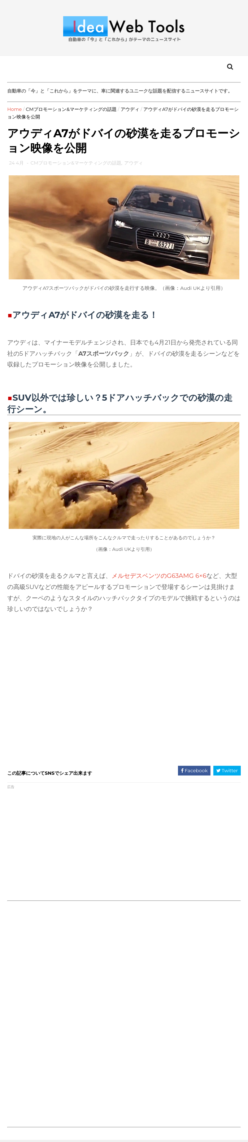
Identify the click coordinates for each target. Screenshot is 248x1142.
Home (14, 109)
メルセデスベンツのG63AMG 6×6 (159, 575)
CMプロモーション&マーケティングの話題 (71, 109)
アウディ (130, 109)
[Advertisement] (65, 842)
